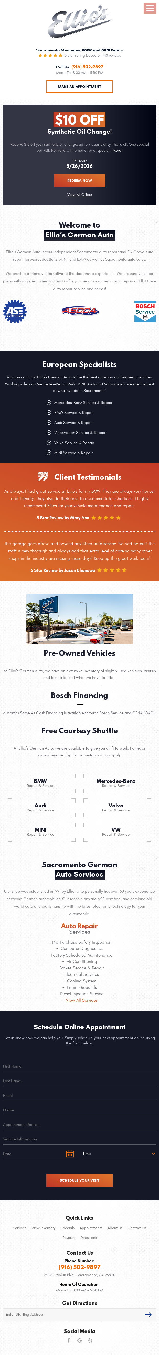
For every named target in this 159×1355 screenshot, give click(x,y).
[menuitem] (19, 1228)
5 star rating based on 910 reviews (93, 55)
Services (19, 1228)
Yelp (90, 1340)
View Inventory (43, 1228)
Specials (67, 1228)
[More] (116, 150)
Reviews (68, 1237)
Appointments (91, 1228)
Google (79, 1340)
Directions (88, 1237)
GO (148, 1314)
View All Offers (79, 195)
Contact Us (137, 1228)
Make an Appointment (79, 86)
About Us (115, 1228)
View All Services (82, 1000)
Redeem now (79, 180)
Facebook (69, 1340)
